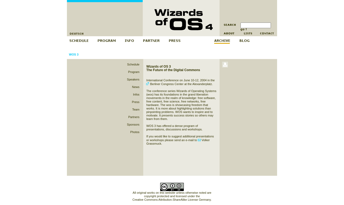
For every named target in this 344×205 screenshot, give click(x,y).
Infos (136, 94)
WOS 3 (73, 54)
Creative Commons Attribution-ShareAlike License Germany (171, 199)
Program (133, 72)
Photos (134, 132)
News (135, 87)
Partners (133, 117)
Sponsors (133, 124)
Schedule (133, 64)
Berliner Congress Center (164, 84)
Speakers (133, 79)
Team (135, 109)
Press (135, 102)
